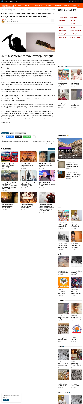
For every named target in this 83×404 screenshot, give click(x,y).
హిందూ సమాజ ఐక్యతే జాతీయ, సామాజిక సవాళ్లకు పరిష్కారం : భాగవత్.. (27, 165)
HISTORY (49, 6)
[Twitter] (18, 137)
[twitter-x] (73, 1)
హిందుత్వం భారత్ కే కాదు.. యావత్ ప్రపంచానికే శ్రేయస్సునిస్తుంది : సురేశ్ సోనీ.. (76, 105)
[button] (78, 5)
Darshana (62, 24)
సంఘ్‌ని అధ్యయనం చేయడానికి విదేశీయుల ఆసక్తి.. (75, 84)
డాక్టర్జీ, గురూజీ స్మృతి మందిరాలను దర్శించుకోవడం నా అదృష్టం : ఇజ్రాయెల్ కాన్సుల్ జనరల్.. (28, 184)
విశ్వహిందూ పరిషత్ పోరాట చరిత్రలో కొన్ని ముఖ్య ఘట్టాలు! (76, 272)
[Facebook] (10, 137)
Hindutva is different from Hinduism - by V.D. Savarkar (76, 318)
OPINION (58, 6)
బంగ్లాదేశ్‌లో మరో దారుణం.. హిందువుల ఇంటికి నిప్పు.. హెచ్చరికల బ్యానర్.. (8, 206)
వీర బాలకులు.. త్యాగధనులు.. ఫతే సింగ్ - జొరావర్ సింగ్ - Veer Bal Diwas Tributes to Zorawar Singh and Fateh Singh (76, 385)
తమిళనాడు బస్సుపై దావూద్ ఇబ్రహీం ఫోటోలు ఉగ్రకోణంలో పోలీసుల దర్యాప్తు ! (8, 165)
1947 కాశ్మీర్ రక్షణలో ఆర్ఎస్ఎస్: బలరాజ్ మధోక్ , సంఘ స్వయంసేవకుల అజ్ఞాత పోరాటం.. (63, 246)
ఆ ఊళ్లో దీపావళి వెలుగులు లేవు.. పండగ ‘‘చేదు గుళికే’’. (76, 364)
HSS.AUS (72, 27)
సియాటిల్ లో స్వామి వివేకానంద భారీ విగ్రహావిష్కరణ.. (62, 105)
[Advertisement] (40, 28)
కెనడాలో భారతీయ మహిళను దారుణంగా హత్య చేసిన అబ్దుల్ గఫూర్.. (45, 165)
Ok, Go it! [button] (6, 399)
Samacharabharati (75, 30)
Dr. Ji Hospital (63, 34)
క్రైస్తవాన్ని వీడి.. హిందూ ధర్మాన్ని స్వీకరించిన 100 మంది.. (63, 272)
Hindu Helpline (74, 34)
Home (2, 9)
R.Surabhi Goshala (75, 37)
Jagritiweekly (63, 17)
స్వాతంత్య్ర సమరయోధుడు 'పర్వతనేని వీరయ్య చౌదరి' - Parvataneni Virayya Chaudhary (72, 165)
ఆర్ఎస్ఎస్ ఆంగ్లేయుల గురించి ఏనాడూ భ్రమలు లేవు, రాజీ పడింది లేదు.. (63, 385)
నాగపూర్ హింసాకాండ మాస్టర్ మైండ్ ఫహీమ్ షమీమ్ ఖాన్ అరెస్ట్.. (73, 175)
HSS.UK (61, 27)
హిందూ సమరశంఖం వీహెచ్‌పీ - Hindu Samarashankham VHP (62, 292)
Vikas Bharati (73, 17)
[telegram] (78, 1)
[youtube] (75, 1)
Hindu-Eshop (62, 14)
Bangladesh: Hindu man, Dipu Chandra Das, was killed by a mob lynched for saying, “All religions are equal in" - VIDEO (46, 207)
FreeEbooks (73, 14)
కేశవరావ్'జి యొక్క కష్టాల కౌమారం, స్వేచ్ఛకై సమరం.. (76, 246)
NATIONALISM (38, 6)
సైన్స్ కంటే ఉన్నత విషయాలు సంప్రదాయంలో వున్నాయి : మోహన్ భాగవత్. (47, 184)
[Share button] (34, 137)
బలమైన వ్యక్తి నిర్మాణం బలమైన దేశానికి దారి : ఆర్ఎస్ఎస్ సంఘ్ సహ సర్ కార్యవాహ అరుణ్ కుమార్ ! (76, 225)
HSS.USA (72, 24)
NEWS (74, 6)
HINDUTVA (27, 6)
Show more (51, 149)
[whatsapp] (81, 1)
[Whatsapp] (27, 137)
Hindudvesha (62, 30)
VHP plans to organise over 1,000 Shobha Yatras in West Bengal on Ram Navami (76, 292)
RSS (19, 6)
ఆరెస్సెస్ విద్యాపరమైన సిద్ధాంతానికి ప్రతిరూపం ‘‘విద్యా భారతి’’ (62, 84)
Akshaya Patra (63, 37)
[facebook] (70, 1)
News (11, 133)
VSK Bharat (62, 20)
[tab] (20, 6)
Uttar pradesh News (10, 9)
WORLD (66, 6)
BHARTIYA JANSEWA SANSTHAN (74, 338)
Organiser (72, 20)
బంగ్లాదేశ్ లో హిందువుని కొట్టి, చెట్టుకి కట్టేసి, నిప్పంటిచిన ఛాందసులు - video (27, 206)
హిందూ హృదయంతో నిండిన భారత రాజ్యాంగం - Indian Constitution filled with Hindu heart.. (63, 338)
